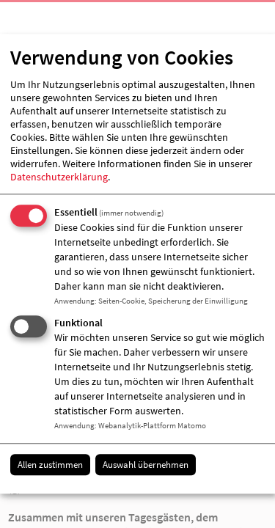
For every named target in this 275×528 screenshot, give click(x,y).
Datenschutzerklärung (59, 176)
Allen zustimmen (50, 464)
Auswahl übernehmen (145, 464)
